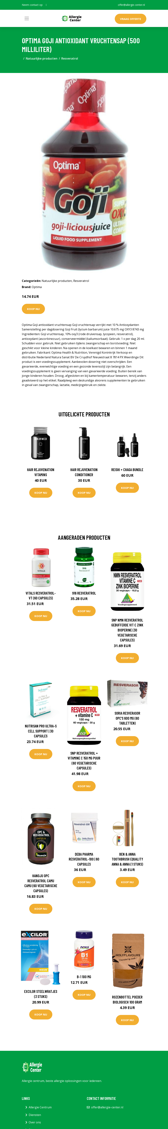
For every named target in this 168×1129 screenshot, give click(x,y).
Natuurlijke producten (41, 58)
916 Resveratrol (84, 593)
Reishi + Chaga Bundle (127, 469)
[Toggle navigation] (27, 18)
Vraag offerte (130, 19)
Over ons (35, 1122)
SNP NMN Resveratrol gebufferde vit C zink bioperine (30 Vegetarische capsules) (127, 630)
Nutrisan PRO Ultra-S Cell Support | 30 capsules (41, 731)
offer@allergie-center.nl (131, 5)
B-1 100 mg (84, 976)
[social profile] (46, 4)
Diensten (35, 1115)
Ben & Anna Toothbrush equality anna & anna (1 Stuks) (127, 859)
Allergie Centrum (40, 1107)
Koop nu (33, 309)
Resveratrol (69, 58)
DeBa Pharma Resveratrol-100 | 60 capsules (84, 859)
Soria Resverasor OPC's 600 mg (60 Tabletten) (127, 718)
